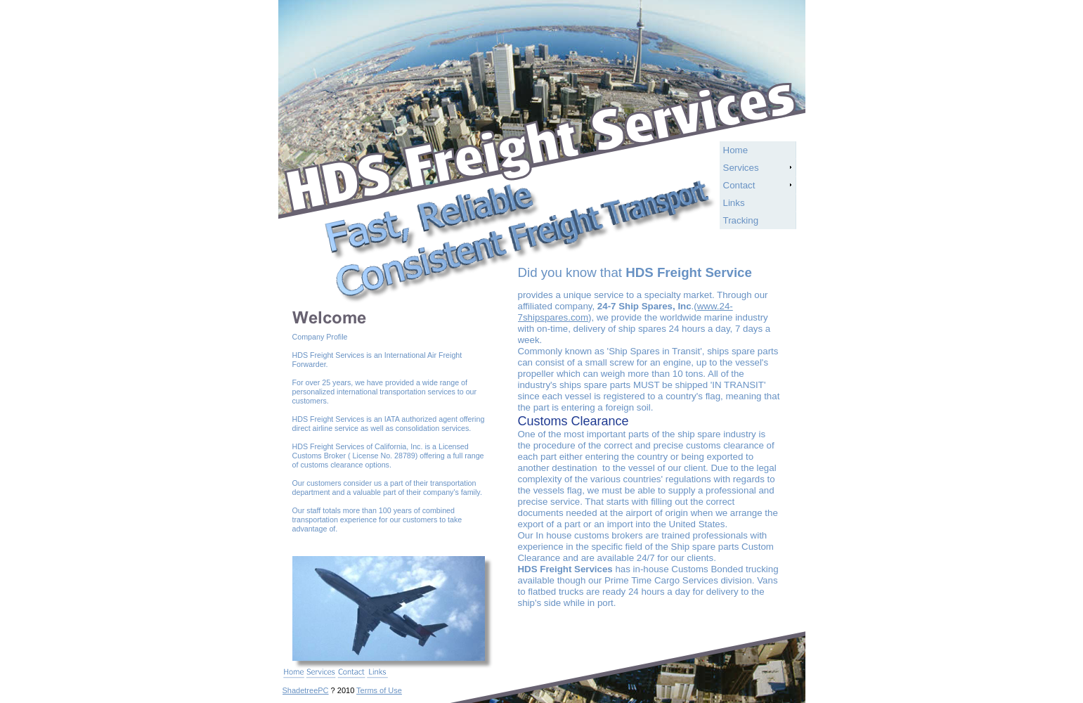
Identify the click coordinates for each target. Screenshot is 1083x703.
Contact (739, 185)
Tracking (741, 220)
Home (735, 150)
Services (741, 167)
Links (734, 203)
